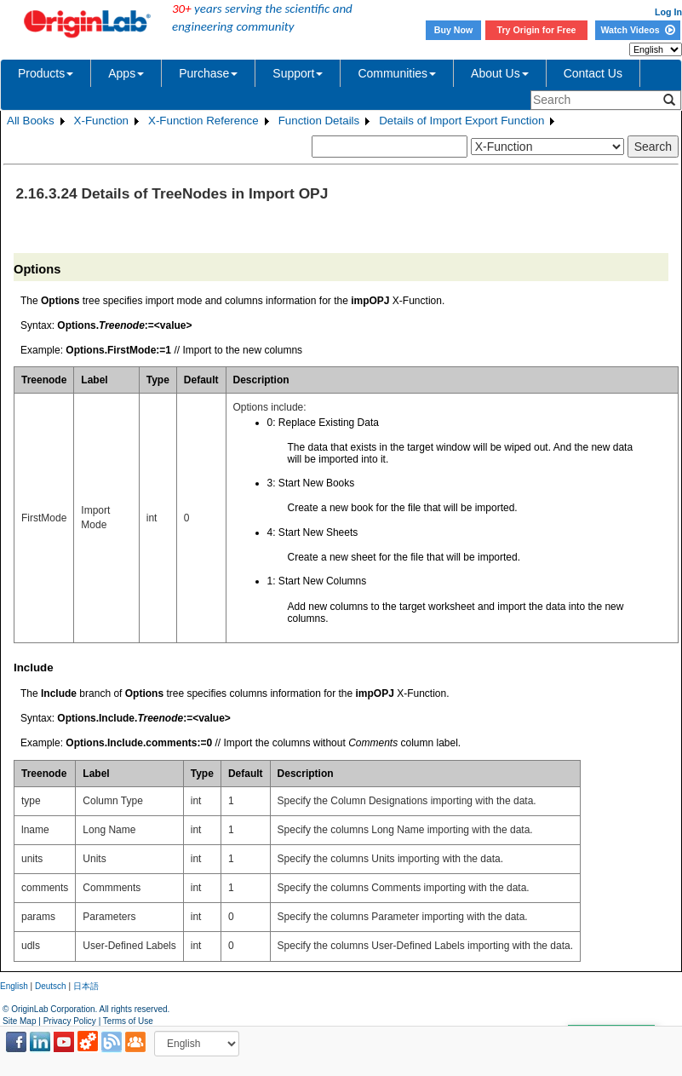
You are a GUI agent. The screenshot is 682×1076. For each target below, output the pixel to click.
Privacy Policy (69, 1021)
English (14, 986)
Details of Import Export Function (461, 120)
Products (45, 73)
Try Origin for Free (536, 30)
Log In (668, 12)
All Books (30, 120)
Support (297, 73)
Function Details (319, 120)
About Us (500, 73)
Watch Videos (637, 30)
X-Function (101, 120)
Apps (126, 73)
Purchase (208, 73)
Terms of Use (128, 1021)
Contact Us (593, 73)
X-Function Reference (203, 120)
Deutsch (50, 986)
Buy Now (453, 30)
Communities (397, 73)
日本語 (86, 986)
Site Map (19, 1021)
